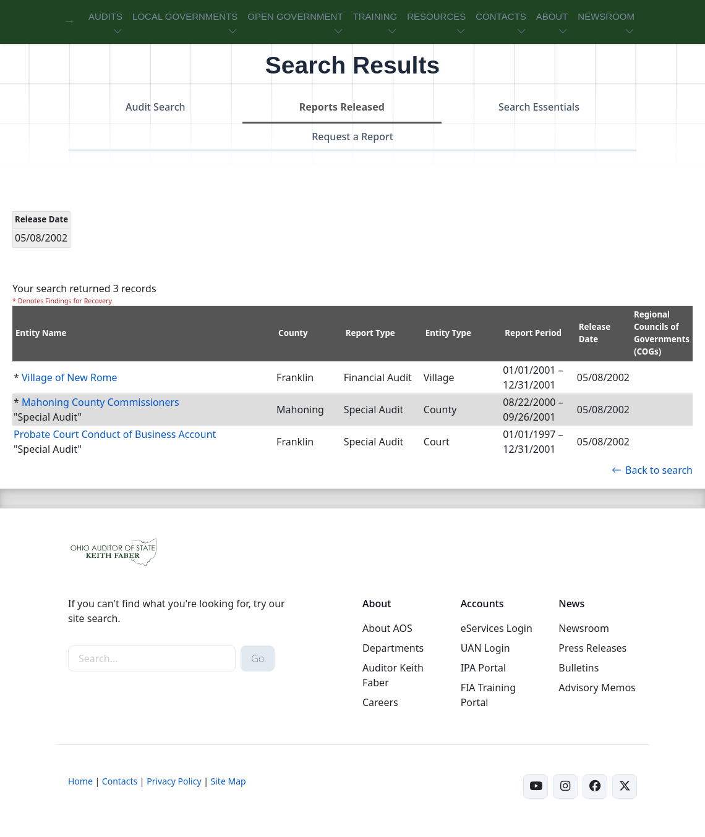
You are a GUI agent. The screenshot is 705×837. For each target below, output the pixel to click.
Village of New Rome (70, 377)
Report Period (533, 333)
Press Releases (592, 648)
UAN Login (485, 648)
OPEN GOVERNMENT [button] (295, 16)
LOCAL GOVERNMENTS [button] (184, 16)
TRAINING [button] (375, 16)
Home (80, 781)
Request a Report (352, 136)
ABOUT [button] (552, 16)
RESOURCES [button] (436, 16)
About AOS (387, 628)
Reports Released (342, 107)
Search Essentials (538, 107)
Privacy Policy (174, 781)
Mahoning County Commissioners (100, 402)
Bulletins (578, 668)
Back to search (652, 470)
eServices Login (496, 628)
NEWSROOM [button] (606, 16)
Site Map (228, 781)
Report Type (370, 333)
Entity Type (448, 333)
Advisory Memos (596, 687)
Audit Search (156, 107)
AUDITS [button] (105, 16)
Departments (393, 648)
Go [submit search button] (257, 658)
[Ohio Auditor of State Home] (70, 22)
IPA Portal (483, 668)
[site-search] (152, 658)
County (293, 333)
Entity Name (41, 333)
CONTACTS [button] (501, 16)
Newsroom (583, 628)
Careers (380, 702)
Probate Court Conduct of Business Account (115, 434)
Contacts (119, 781)
